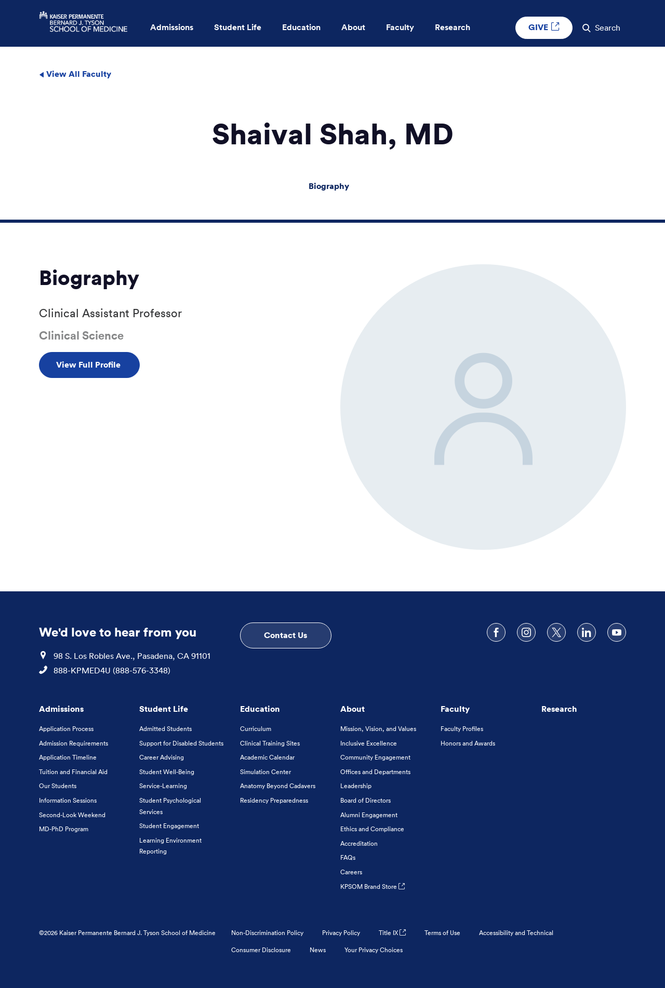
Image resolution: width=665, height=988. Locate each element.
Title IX (392, 932)
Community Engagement (375, 757)
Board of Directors (365, 800)
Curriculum (255, 728)
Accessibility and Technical (516, 932)
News (318, 949)
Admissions (61, 708)
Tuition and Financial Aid (73, 771)
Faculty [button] (400, 27)
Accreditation (359, 843)
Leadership (355, 785)
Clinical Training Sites (270, 743)
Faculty (455, 708)
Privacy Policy (341, 932)
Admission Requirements (73, 743)
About (352, 708)
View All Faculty (75, 73)
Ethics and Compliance (372, 828)
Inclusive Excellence (368, 743)
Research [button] (452, 27)
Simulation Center (265, 771)
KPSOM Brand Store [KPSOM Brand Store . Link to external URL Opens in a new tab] (372, 886)
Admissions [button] (171, 27)
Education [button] (301, 27)
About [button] (353, 27)
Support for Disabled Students (181, 743)
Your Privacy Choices (373, 949)
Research (559, 708)
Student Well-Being (166, 771)
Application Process (66, 728)
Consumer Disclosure (261, 949)
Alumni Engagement (368, 814)
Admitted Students (165, 728)
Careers (351, 872)
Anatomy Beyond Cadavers (277, 785)
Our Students (57, 785)
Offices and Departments (375, 771)
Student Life (163, 708)
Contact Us (285, 635)
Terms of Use (442, 932)
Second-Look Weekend (72, 814)
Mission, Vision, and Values (378, 728)
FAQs (347, 857)
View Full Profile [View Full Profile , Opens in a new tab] (89, 364)
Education (260, 708)
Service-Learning (163, 785)
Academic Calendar (267, 757)
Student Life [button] (237, 27)
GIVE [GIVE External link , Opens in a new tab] (544, 27)
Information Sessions (68, 800)
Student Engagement (169, 825)
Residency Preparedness (274, 800)
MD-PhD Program (63, 828)
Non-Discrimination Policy (267, 932)
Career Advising (161, 757)
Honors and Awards (468, 743)
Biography (329, 186)
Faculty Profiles (462, 728)
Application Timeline (68, 757)
